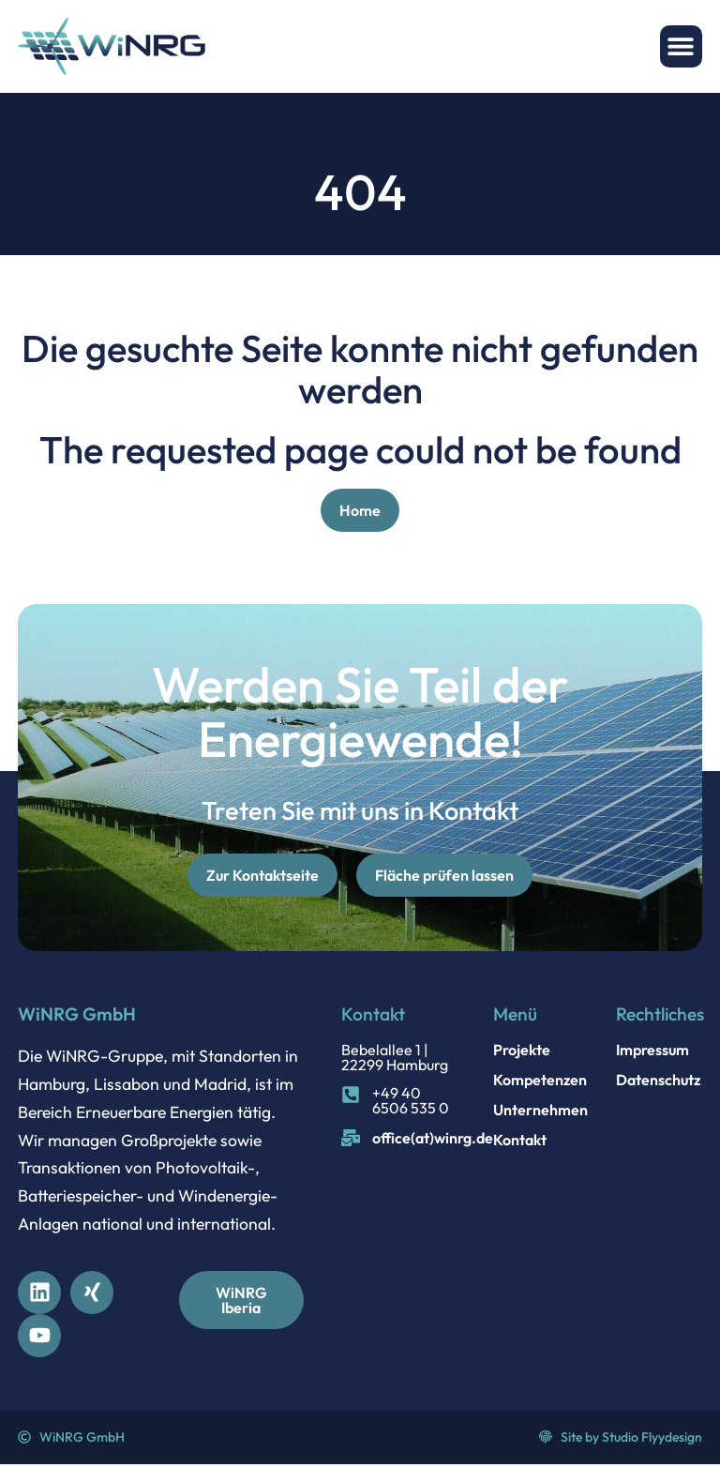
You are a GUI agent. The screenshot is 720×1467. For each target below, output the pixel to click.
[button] (681, 46)
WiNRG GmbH (77, 1017)
